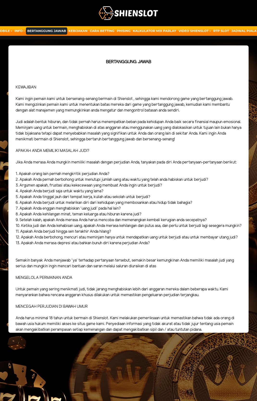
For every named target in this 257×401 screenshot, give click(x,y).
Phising (123, 31)
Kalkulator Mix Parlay (154, 31)
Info (18, 31)
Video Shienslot (193, 31)
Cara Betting (102, 31)
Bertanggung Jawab (46, 31)
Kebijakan (77, 31)
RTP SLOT (221, 31)
